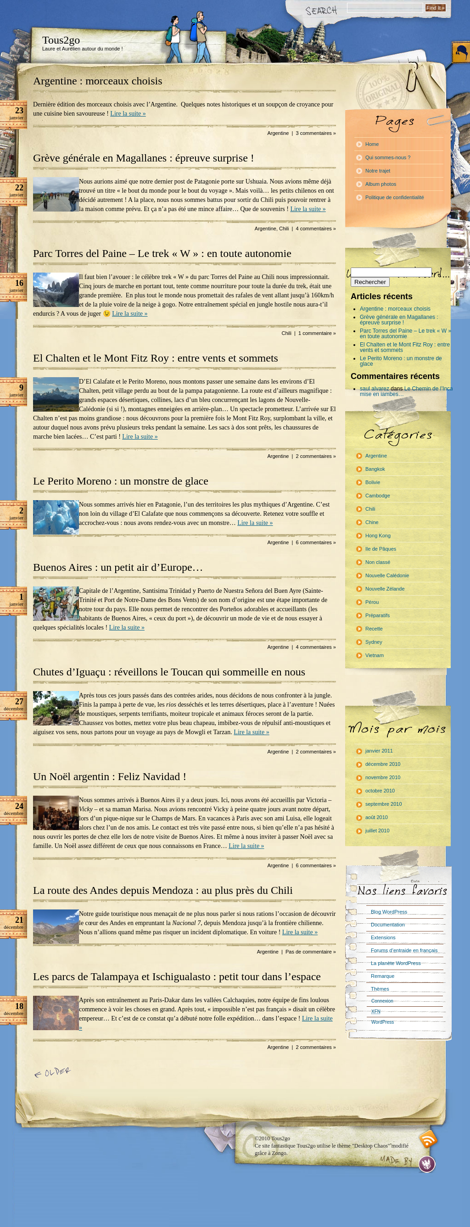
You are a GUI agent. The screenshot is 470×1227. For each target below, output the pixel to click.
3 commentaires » (316, 133)
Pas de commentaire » (310, 951)
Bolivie (372, 482)
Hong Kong (378, 535)
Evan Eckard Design (427, 1164)
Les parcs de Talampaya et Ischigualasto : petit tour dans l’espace (177, 976)
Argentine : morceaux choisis (97, 81)
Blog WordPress (389, 912)
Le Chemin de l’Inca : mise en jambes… (408, 391)
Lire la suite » (127, 113)
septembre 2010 (383, 804)
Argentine (278, 133)
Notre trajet (377, 170)
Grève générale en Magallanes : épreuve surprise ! (143, 158)
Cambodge (377, 495)
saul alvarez (374, 388)
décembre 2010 (382, 764)
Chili (284, 228)
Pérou (372, 602)
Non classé (377, 562)
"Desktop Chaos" (371, 1146)
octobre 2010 (380, 790)
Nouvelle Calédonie (387, 575)
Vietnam (374, 655)
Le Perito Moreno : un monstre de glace (120, 481)
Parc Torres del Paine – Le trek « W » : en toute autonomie (162, 253)
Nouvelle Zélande (385, 588)
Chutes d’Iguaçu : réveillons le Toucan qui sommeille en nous (169, 672)
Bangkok (375, 469)
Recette (374, 628)
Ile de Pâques (380, 549)
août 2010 (376, 817)
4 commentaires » (316, 228)
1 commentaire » (317, 333)
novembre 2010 (382, 777)
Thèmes (380, 989)
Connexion (382, 1001)
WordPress (382, 1022)
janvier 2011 (379, 750)
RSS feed (428, 1139)
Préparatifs (377, 615)
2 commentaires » (316, 456)
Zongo (279, 1153)
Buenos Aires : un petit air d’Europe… (118, 567)
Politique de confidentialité (394, 197)
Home (372, 144)
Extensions (383, 937)
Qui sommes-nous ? (387, 157)
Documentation (388, 924)
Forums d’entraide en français (404, 950)
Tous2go (61, 40)
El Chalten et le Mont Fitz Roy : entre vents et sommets (155, 358)
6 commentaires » (316, 542)
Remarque (382, 976)
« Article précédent (54, 1073)
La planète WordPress (396, 963)
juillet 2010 (377, 830)
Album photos (380, 184)
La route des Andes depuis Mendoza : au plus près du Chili (163, 890)
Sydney (373, 642)
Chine (372, 522)
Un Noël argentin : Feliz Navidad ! (109, 776)
